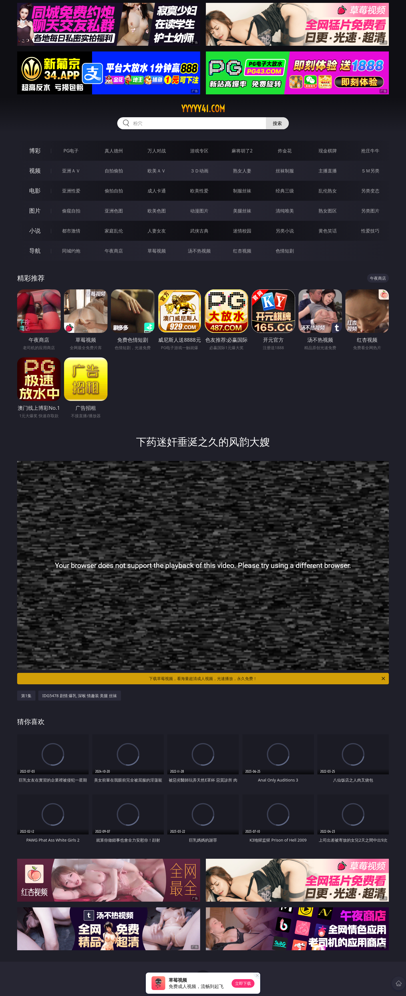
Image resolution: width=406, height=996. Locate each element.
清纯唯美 (285, 211)
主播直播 (328, 171)
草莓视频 (157, 251)
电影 (35, 190)
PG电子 (71, 151)
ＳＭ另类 (370, 171)
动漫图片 (199, 211)
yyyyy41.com (203, 108)
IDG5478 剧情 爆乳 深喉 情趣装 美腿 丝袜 (79, 695)
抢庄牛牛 (370, 151)
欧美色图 (157, 211)
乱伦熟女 (328, 191)
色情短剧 (285, 251)
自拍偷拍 (114, 171)
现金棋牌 (328, 151)
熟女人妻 (242, 171)
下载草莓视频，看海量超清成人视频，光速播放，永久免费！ (267, 678)
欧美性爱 (199, 191)
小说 (35, 230)
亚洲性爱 (71, 191)
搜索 (277, 123)
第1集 (26, 695)
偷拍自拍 (114, 191)
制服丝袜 (242, 191)
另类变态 (370, 191)
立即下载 (243, 983)
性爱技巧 (370, 231)
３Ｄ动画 (199, 171)
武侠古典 (199, 231)
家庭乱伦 (114, 231)
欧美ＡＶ (157, 171)
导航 (35, 251)
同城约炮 (71, 251)
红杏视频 (242, 251)
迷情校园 (242, 231)
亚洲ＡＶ (71, 171)
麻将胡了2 (242, 151)
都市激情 (71, 231)
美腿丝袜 (242, 211)
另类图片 (370, 211)
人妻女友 (157, 231)
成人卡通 (157, 191)
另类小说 (285, 231)
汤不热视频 (199, 251)
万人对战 (157, 151)
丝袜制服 (285, 171)
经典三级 (285, 191)
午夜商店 (114, 251)
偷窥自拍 (71, 211)
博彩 (35, 150)
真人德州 (114, 151)
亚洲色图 (114, 211)
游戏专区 (199, 151)
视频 (35, 170)
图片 (35, 210)
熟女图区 (328, 211)
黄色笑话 (328, 231)
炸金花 (285, 151)
